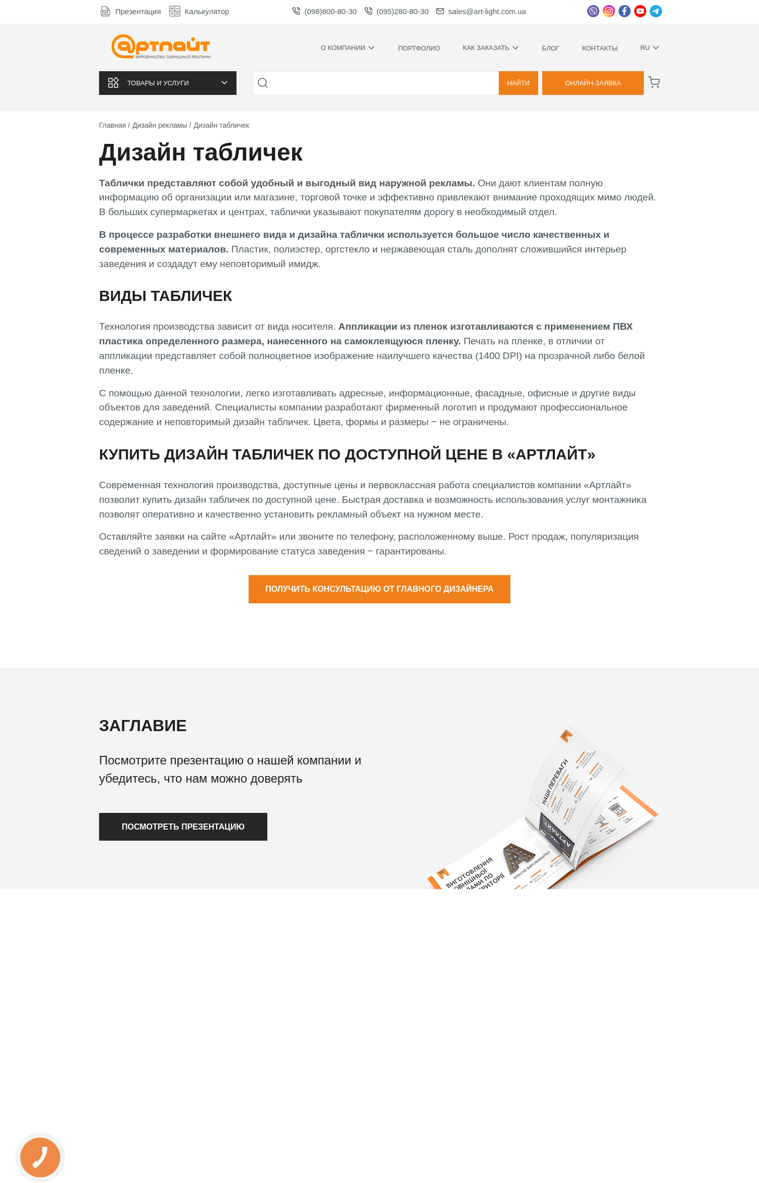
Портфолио (419, 48)
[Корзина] (654, 82)
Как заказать (491, 48)
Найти (518, 83)
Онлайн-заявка (593, 83)
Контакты (600, 48)
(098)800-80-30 (324, 11)
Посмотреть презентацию (183, 826)
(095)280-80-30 (396, 11)
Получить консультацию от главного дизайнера (379, 589)
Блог (550, 48)
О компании (348, 48)
